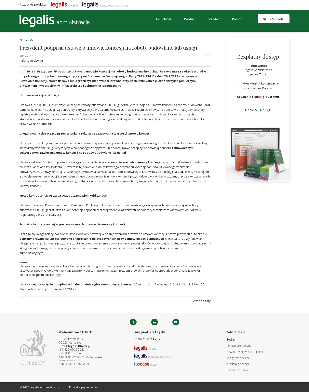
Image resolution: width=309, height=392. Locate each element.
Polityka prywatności (83, 387)
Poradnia (214, 19)
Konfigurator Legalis (238, 345)
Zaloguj (276, 19)
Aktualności (164, 19)
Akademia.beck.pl (237, 364)
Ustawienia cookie (237, 370)
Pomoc (237, 19)
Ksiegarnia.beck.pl (237, 358)
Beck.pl (230, 339)
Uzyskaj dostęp (258, 110)
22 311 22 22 (153, 339)
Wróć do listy (202, 301)
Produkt (190, 19)
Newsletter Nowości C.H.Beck (244, 352)
